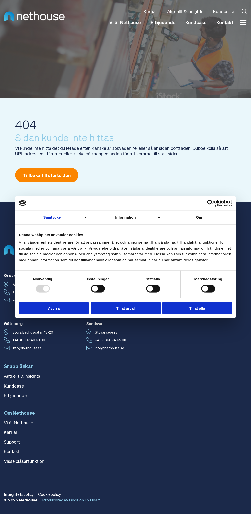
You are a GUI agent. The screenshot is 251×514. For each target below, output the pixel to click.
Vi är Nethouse (125, 22)
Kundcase (196, 22)
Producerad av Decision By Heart (71, 499)
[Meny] (243, 22)
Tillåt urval (125, 308)
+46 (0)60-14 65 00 (110, 340)
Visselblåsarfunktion (24, 461)
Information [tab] (125, 217)
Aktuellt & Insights (185, 11)
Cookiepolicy (49, 494)
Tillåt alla (197, 308)
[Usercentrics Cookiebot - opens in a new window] (210, 203)
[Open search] (244, 11)
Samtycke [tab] (52, 217)
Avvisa (54, 308)
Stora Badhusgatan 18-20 (33, 332)
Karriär (150, 11)
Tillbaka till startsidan (47, 175)
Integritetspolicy (19, 494)
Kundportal (224, 11)
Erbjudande (163, 22)
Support (12, 442)
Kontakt (224, 22)
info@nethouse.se (27, 348)
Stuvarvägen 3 (106, 332)
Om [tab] (199, 217)
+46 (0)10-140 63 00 (29, 340)
